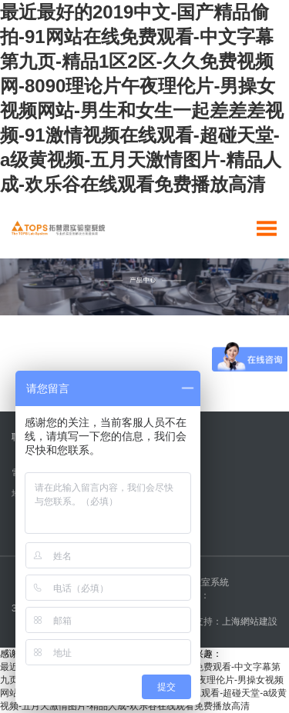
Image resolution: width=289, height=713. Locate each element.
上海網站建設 (249, 621)
